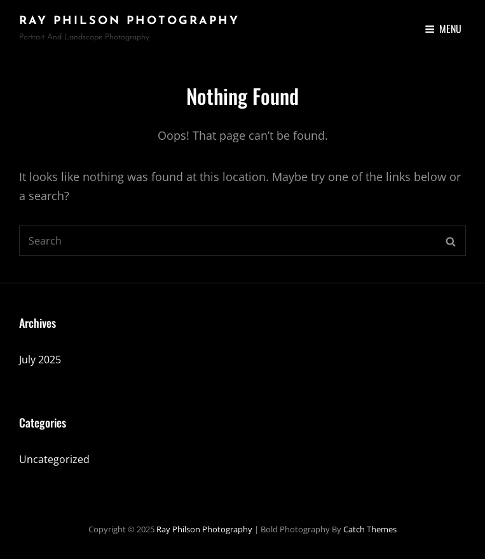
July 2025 (40, 360)
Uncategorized (54, 459)
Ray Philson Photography (129, 21)
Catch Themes (370, 529)
